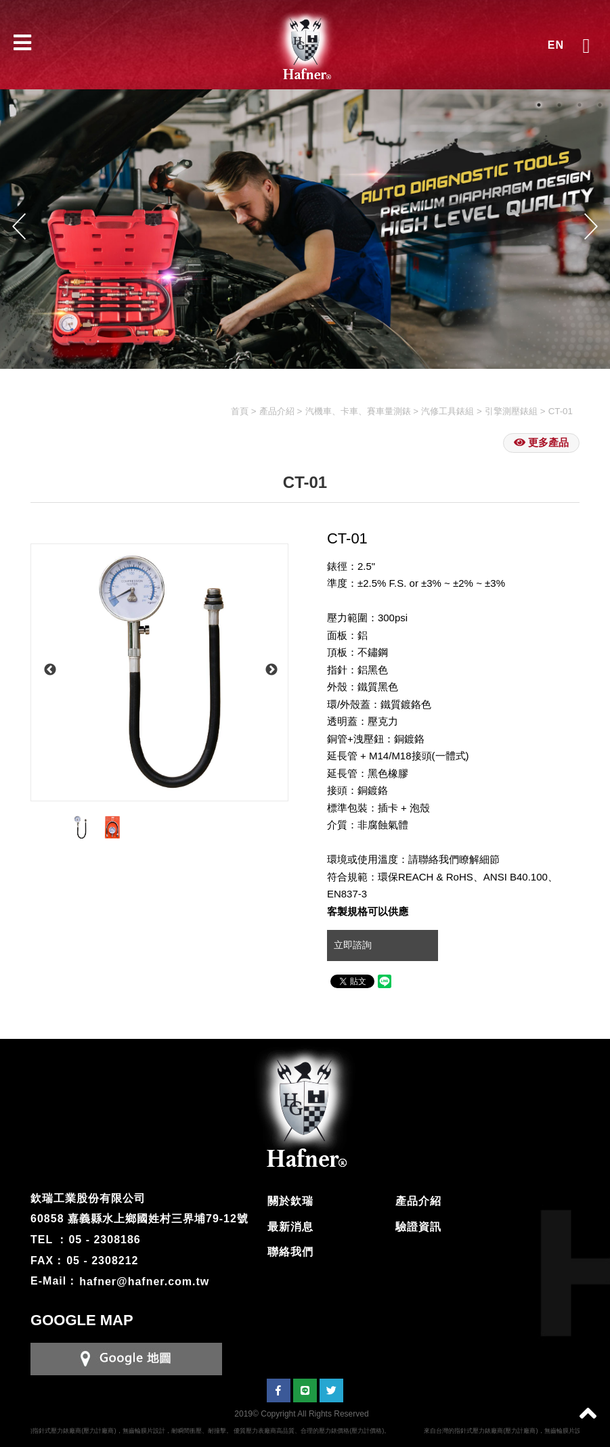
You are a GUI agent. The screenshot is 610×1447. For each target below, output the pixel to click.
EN (556, 45)
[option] (159, 672)
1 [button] (539, 105)
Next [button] (591, 226)
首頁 (239, 411)
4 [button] (600, 105)
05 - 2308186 (104, 1239)
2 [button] (559, 105)
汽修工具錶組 (447, 411)
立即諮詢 (354, 944)
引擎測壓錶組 (511, 411)
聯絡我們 (290, 1251)
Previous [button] (19, 226)
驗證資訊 (418, 1226)
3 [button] (579, 105)
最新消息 (290, 1226)
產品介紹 (277, 411)
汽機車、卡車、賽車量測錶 (358, 411)
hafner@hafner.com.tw (144, 1281)
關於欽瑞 (290, 1201)
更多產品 (541, 442)
